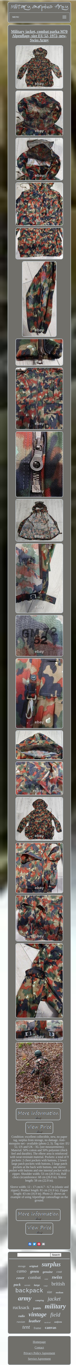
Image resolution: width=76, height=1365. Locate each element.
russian (21, 1321)
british (58, 1284)
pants (37, 1308)
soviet (27, 1285)
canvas (50, 1327)
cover (20, 1278)
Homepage (39, 1341)
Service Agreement (39, 1358)
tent (26, 1327)
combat (34, 1277)
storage (21, 1266)
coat (59, 1271)
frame (37, 1328)
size (49, 1292)
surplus (51, 1264)
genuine (48, 1271)
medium (59, 1292)
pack (17, 1285)
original (33, 1266)
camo (21, 1271)
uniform (58, 1322)
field (55, 1314)
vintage (38, 1314)
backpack (29, 1290)
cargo (46, 1286)
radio (21, 1316)
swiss (57, 1277)
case (46, 1279)
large (37, 1285)
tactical (47, 1322)
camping (39, 1300)
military (55, 1306)
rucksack (21, 1307)
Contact (39, 1347)
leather (35, 1321)
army (24, 1298)
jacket (54, 1299)
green (34, 1271)
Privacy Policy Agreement (39, 1353)
